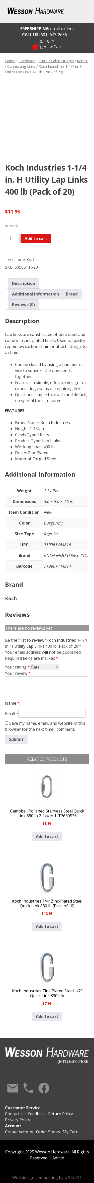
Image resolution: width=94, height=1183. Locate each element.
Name (12, 703)
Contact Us (12, 1088)
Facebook (43, 1088)
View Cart (53, 46)
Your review (18, 673)
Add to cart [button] (47, 836)
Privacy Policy (17, 1120)
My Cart (70, 1132)
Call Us (28, 1088)
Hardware (27, 60)
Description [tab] (23, 283)
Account (13, 1126)
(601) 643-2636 (44, 34)
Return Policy (60, 1114)
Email (11, 713)
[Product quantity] (12, 238)
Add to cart (36, 238)
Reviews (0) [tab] (23, 304)
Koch (31, 259)
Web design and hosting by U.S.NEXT (47, 1177)
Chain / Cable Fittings (56, 60)
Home (10, 60)
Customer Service (23, 1108)
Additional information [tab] (35, 294)
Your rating (17, 667)
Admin (58, 1158)
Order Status (48, 1132)
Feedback (37, 1114)
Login (48, 40)
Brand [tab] (72, 294)
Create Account (19, 1132)
